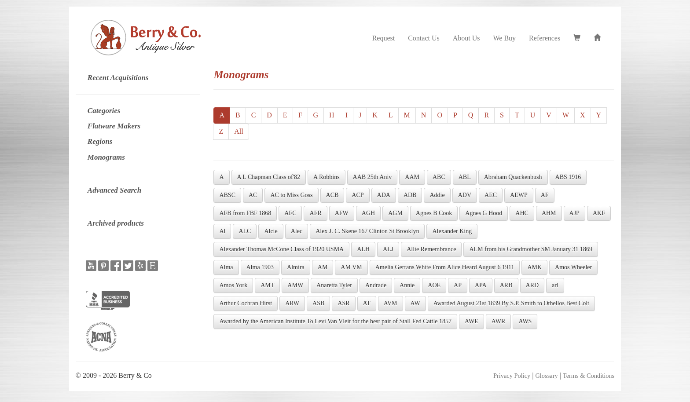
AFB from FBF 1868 (245, 213)
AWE (471, 321)
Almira (296, 267)
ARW (292, 303)
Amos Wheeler (573, 267)
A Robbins (326, 177)
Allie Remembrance (431, 249)
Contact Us (424, 38)
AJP (574, 213)
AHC (522, 213)
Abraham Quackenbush (513, 177)
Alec (296, 231)
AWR (499, 321)
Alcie (270, 231)
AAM (412, 177)
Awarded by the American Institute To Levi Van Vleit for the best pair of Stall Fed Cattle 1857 (335, 321)
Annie (407, 285)
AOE (434, 285)
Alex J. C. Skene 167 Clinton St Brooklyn (367, 231)
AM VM (351, 267)
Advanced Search (114, 190)
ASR (343, 303)
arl (555, 285)
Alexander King (452, 231)
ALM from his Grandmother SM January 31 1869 (530, 249)
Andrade (375, 285)
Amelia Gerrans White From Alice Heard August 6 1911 (444, 267)
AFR (315, 213)
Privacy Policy (511, 375)
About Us (466, 38)
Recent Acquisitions (118, 77)
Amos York (233, 285)
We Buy (504, 38)
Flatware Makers (114, 126)
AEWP (519, 195)
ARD (532, 285)
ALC (245, 231)
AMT (267, 285)
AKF (599, 213)
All (238, 131)
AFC (290, 213)
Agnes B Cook (434, 213)
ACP (357, 195)
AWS (525, 321)
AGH (368, 213)
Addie (436, 195)
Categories (104, 110)
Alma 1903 (260, 267)
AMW (295, 285)
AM (323, 267)
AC (253, 195)
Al (222, 231)
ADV (464, 195)
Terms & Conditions (588, 375)
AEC (490, 195)
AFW (342, 213)
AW (415, 303)
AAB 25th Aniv (372, 177)
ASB (318, 303)
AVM (390, 303)
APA (481, 285)
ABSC (227, 195)
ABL (465, 177)
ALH (363, 249)
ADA (383, 195)
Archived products (116, 223)
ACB (332, 195)
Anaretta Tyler (334, 285)
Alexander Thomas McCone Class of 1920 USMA (281, 249)
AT (367, 303)
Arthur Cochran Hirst (245, 303)
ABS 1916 (568, 177)
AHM (549, 213)
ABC (439, 177)
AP (458, 285)
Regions (100, 141)
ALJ (388, 249)
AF (545, 195)
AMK (534, 267)
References (544, 38)
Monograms (106, 157)
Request (383, 38)
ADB (410, 195)
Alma (226, 267)
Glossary (546, 375)
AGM (395, 213)
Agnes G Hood (483, 213)
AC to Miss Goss (291, 195)
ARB (506, 285)
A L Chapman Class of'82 (269, 177)
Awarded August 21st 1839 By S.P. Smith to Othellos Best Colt (511, 303)
